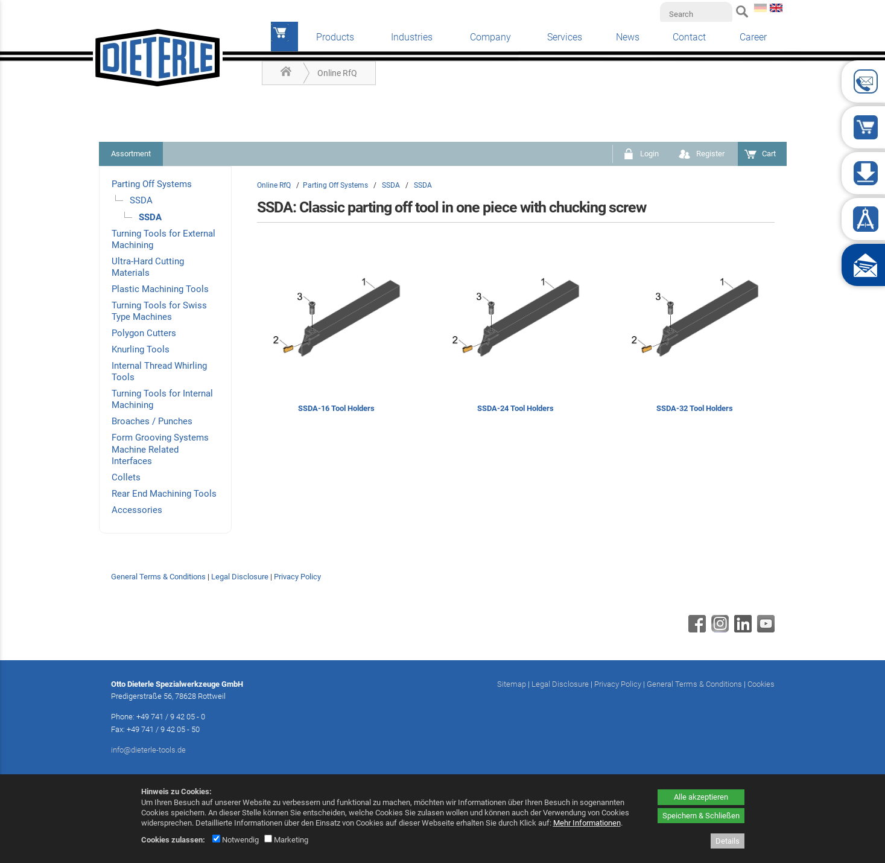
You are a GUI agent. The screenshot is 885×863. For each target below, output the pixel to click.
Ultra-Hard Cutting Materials (148, 267)
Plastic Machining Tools (160, 289)
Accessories (137, 510)
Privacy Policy (297, 576)
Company (490, 37)
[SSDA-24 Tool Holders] (515, 335)
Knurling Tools (141, 349)
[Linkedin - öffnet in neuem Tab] (741, 629)
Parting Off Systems (152, 184)
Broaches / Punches (152, 421)
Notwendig (235, 839)
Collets (126, 477)
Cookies (761, 684)
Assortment (131, 153)
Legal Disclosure (239, 576)
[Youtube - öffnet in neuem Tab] (764, 629)
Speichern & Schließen (701, 815)
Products (335, 37)
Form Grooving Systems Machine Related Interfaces (160, 449)
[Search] (696, 14)
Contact (689, 37)
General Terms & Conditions (158, 576)
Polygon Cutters (144, 333)
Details (727, 840)
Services (564, 37)
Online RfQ (337, 73)
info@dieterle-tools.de (148, 749)
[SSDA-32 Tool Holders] (694, 335)
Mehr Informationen (587, 822)
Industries (412, 37)
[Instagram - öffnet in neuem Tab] (718, 629)
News (627, 37)
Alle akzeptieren (701, 796)
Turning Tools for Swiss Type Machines (159, 311)
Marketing (286, 839)
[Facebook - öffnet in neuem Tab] (695, 629)
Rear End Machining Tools (164, 493)
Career (753, 37)
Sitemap (511, 684)
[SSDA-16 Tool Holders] (336, 335)
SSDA (141, 200)
